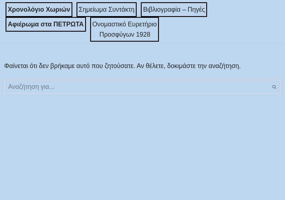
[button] (274, 87)
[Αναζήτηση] (136, 87)
